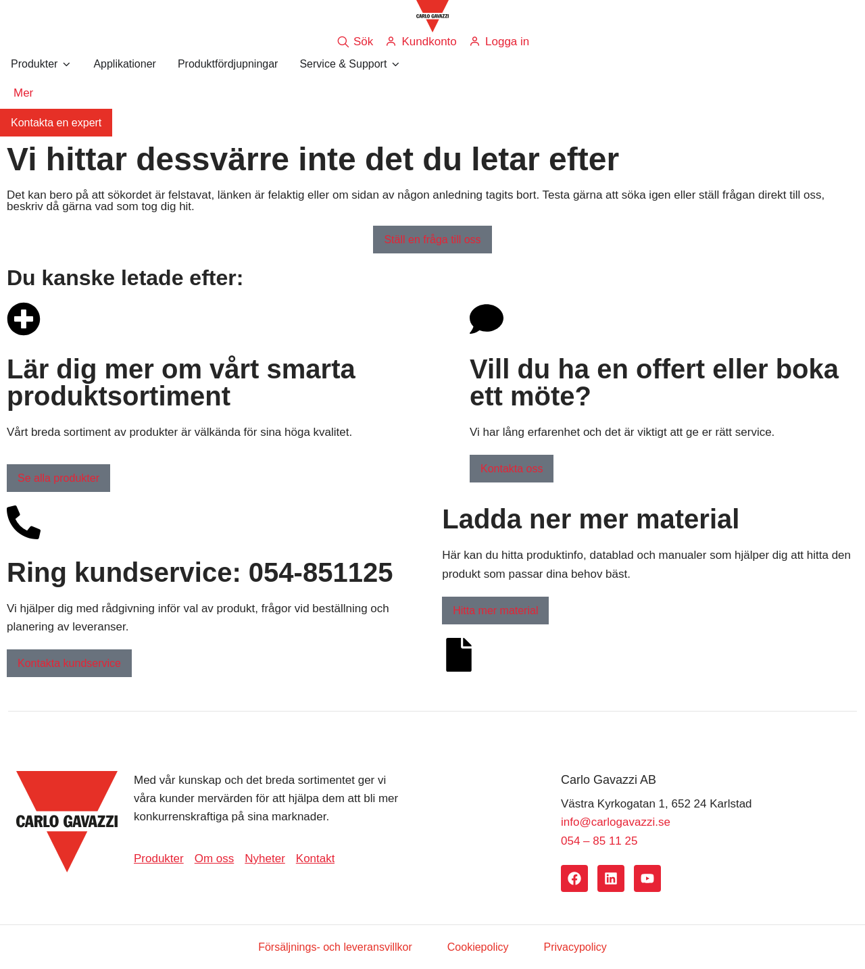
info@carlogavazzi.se (615, 822)
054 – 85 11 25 (599, 841)
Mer (23, 92)
